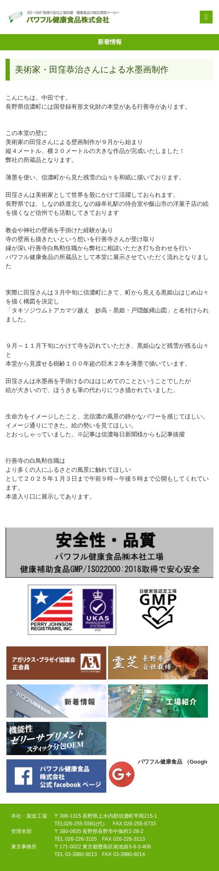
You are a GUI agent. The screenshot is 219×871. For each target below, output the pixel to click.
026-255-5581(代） (86, 824)
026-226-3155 (81, 839)
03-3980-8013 (81, 854)
